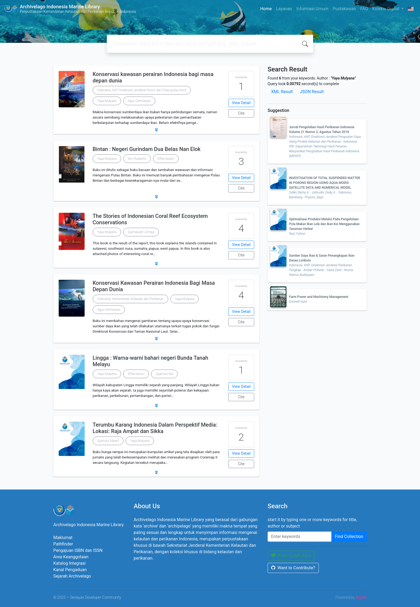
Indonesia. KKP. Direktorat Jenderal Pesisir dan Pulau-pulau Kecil (141, 90)
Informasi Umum (312, 8)
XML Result (282, 91)
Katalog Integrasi (69, 563)
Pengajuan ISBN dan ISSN (78, 550)
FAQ (364, 8)
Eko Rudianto (137, 159)
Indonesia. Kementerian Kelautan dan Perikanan (130, 299)
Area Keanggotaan (70, 556)
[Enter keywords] (300, 537)
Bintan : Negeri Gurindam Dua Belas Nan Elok (147, 149)
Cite (241, 113)
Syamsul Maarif (108, 441)
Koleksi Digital (386, 8)
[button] (156, 130)
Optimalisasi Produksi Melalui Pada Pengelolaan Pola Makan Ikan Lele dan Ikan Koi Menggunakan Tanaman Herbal (324, 224)
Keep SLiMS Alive (291, 555)
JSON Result (312, 91)
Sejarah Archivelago (72, 576)
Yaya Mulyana (107, 101)
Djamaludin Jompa (141, 232)
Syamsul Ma (164, 374)
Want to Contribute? (293, 567)
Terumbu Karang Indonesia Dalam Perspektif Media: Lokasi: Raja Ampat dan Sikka (155, 428)
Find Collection (349, 536)
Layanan (284, 8)
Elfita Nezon (166, 159)
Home (266, 8)
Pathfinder (63, 544)
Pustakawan (344, 8)
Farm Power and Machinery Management (318, 297)
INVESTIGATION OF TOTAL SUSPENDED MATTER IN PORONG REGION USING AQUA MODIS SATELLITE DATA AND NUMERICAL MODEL (324, 182)
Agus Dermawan (139, 101)
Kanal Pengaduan (70, 569)
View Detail (241, 103)
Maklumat (62, 537)
